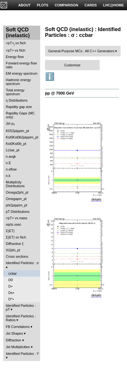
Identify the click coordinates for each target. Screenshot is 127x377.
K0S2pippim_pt (17, 131)
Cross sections (17, 256)
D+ (10, 286)
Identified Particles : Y (22, 354)
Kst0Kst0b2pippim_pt (22, 137)
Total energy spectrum (15, 92)
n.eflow (11, 169)
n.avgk (11, 156)
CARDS (91, 5)
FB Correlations (18, 327)
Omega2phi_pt (17, 192)
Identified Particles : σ (22, 263)
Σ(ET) (10, 231)
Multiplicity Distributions (15, 184)
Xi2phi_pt (13, 250)
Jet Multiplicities (18, 347)
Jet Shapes (14, 333)
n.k (8, 176)
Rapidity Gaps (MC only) (20, 115)
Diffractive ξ (14, 244)
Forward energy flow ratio (21, 65)
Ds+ (11, 293)
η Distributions (17, 100)
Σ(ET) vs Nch (16, 237)
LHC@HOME (113, 5)
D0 (10, 280)
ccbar (12, 273)
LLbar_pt (12, 150)
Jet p (10, 123)
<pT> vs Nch (16, 43)
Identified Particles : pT (21, 307)
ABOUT (24, 5)
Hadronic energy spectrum (18, 82)
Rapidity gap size (19, 107)
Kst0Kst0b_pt (16, 144)
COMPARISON (66, 5)
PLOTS (43, 5)
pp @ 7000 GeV (59, 93)
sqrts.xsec (13, 224)
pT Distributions (18, 212)
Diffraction (13, 340)
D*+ (11, 299)
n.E (8, 163)
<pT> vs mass (16, 218)
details (96, 199)
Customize (72, 65)
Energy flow (15, 57)
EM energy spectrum (21, 73)
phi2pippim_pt (16, 205)
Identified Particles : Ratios (21, 318)
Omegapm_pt (16, 199)
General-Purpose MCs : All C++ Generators (81, 51)
